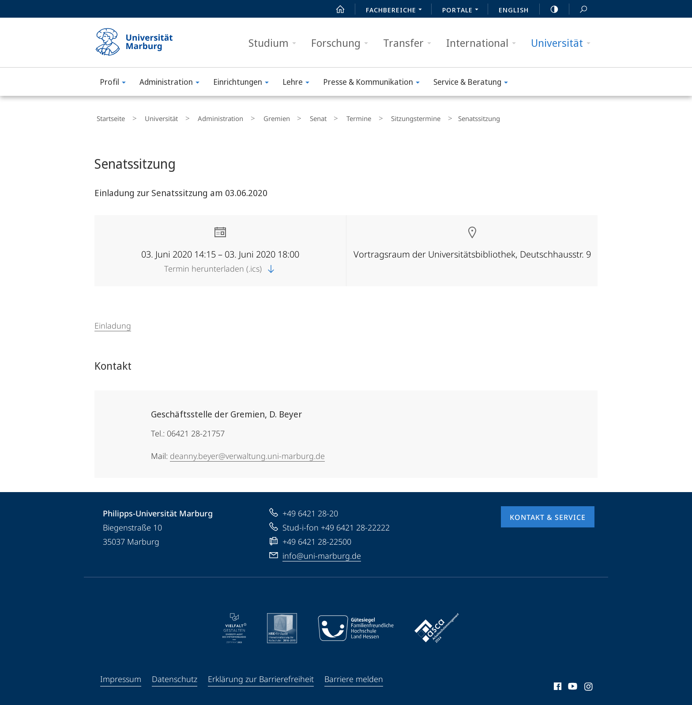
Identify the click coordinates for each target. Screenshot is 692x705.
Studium (275, 43)
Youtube (571, 684)
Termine (314, 116)
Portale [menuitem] (462, 10)
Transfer (410, 43)
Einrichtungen (244, 83)
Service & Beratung (473, 83)
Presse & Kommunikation (374, 83)
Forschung (342, 43)
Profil (116, 83)
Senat (282, 116)
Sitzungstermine (362, 116)
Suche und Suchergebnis (578, 9)
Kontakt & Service (548, 513)
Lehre (298, 83)
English (514, 9)
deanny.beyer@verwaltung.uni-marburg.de (247, 452)
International (484, 43)
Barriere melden (353, 675)
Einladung (112, 321)
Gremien (249, 116)
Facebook (556, 684)
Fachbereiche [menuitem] (396, 10)
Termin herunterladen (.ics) (220, 264)
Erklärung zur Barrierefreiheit (261, 675)
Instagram (588, 684)
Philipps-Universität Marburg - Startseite (141, 42)
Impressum (120, 675)
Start (335, 9)
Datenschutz (174, 675)
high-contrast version (549, 9)
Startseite (108, 116)
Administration (172, 83)
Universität (563, 43)
